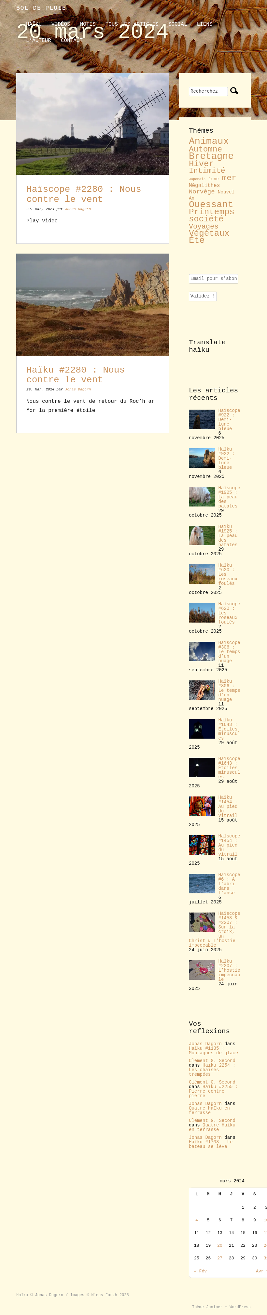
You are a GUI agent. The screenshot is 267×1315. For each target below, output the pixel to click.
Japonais (197, 179)
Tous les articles (132, 24)
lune (214, 179)
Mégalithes (204, 186)
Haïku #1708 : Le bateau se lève (210, 1144)
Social (177, 24)
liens (204, 24)
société (206, 219)
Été (197, 240)
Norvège (202, 191)
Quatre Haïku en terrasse (209, 1110)
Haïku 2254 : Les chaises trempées (212, 1070)
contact (72, 41)
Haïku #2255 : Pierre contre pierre (213, 1091)
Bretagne (211, 156)
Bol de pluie (41, 8)
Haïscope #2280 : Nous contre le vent (83, 194)
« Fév (200, 1271)
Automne (205, 149)
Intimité (207, 171)
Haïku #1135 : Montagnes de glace (213, 1051)
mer (229, 177)
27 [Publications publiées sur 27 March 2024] (219, 1258)
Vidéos (60, 24)
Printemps (211, 212)
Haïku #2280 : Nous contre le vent (75, 375)
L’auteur (38, 41)
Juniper (214, 1307)
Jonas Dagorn (78, 209)
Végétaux (209, 233)
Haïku (34, 24)
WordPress (240, 1307)
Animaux (209, 141)
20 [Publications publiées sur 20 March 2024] (219, 1245)
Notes (88, 24)
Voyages (203, 227)
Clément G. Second (212, 1060)
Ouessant (211, 204)
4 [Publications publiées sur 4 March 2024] (196, 1220)
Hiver (201, 164)
